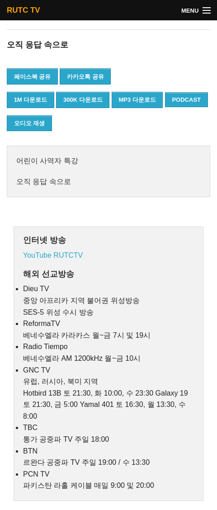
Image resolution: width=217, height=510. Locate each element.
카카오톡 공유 (85, 76)
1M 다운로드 (30, 99)
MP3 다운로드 (137, 99)
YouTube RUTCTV (53, 255)
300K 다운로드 (83, 99)
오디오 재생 (29, 123)
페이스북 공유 (32, 76)
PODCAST (186, 99)
